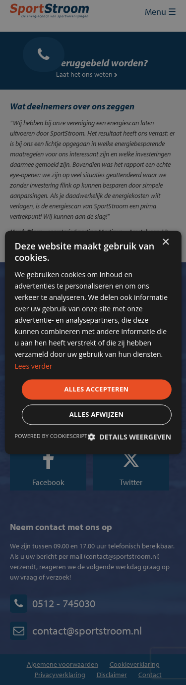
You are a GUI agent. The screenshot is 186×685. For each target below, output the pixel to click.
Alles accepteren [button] (96, 389)
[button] (129, 437)
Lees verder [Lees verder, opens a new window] (33, 366)
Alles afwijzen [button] (96, 414)
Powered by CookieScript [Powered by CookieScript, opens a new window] (50, 436)
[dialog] (93, 342)
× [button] (165, 242)
